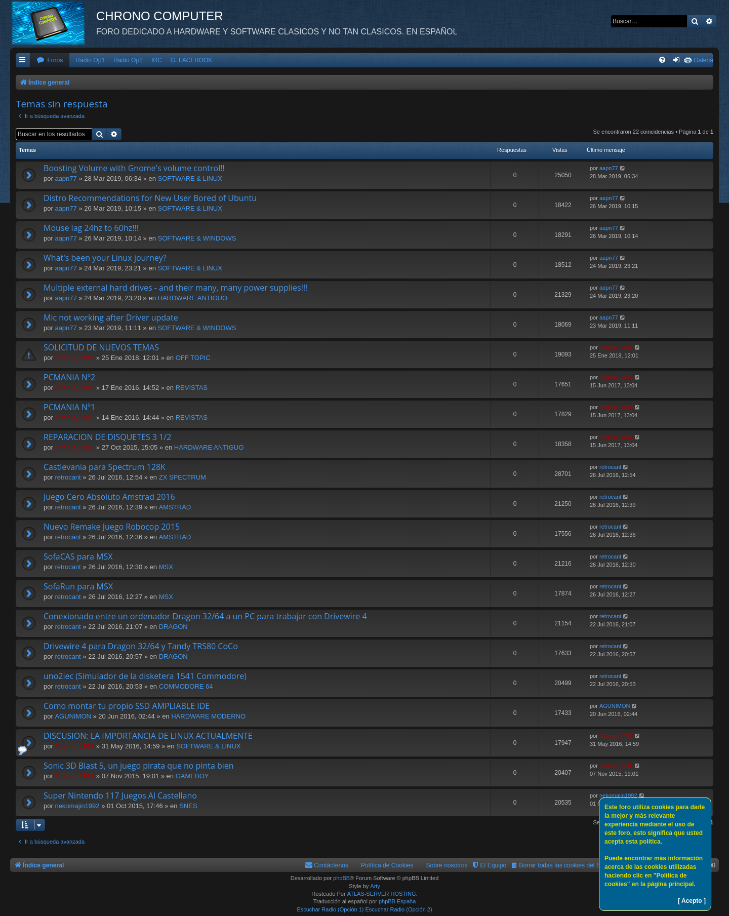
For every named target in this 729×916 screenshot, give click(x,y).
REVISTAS (192, 387)
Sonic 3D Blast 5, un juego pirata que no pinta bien (139, 765)
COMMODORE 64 (186, 686)
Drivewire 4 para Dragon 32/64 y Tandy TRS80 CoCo (141, 646)
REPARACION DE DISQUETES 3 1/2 (107, 437)
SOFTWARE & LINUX (190, 178)
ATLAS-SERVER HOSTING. (382, 894)
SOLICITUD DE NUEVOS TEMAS (101, 347)
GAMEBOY (192, 776)
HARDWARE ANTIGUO (192, 298)
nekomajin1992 (77, 806)
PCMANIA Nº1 (69, 407)
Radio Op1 (90, 60)
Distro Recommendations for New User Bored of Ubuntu (150, 198)
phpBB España (397, 901)
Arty (375, 886)
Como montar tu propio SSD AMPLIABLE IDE (127, 705)
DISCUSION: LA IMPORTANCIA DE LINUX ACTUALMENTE (148, 735)
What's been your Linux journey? (105, 257)
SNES (188, 806)
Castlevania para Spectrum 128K (105, 466)
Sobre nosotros (447, 865)
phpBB (341, 878)
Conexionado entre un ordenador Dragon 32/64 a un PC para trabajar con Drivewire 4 (205, 616)
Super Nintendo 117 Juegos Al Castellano (120, 795)
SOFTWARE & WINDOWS (197, 238)
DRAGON (173, 626)
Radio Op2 (128, 60)
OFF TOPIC (193, 358)
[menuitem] (49, 60)
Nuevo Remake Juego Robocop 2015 (112, 526)
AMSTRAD (175, 507)
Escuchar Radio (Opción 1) (330, 909)
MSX (166, 567)
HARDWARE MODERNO (208, 716)
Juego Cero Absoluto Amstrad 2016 (109, 496)
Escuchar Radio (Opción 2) (399, 909)
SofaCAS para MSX (78, 556)
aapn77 (65, 178)
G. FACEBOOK (192, 60)
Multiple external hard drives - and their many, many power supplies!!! (175, 287)
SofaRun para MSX (78, 586)
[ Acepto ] (692, 900)
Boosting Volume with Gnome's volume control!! (134, 168)
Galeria (703, 60)
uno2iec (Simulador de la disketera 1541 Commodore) (145, 676)
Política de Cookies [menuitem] (387, 865)
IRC (156, 60)
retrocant (67, 477)
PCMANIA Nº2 (69, 377)
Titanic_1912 (74, 358)
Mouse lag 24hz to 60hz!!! (91, 227)
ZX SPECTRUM (182, 477)
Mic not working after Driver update (111, 317)
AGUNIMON (73, 716)
